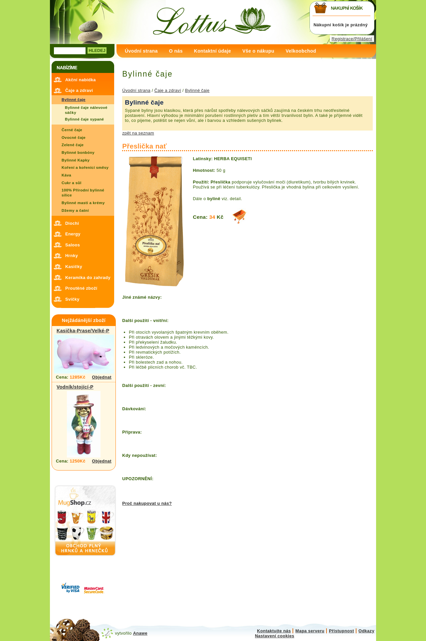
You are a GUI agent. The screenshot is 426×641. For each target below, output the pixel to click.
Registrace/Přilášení (351, 38)
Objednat (101, 377)
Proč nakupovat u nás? (147, 503)
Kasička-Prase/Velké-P (83, 330)
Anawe (140, 633)
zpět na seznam (138, 133)
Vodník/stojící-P (75, 387)
